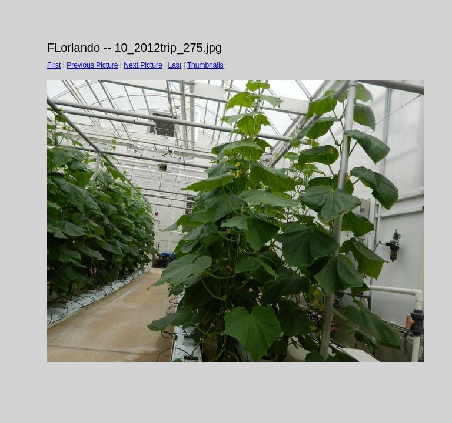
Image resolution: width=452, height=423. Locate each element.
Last (174, 65)
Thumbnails (205, 65)
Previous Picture (92, 65)
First (54, 65)
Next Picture (143, 65)
